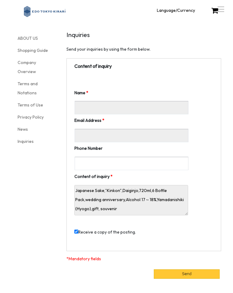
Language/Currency (176, 10)
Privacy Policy (31, 117)
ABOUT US (28, 38)
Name (79, 93)
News (23, 129)
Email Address (87, 120)
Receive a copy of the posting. (105, 232)
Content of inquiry (92, 176)
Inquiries (26, 141)
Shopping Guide (33, 50)
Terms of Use (30, 105)
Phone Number (88, 148)
